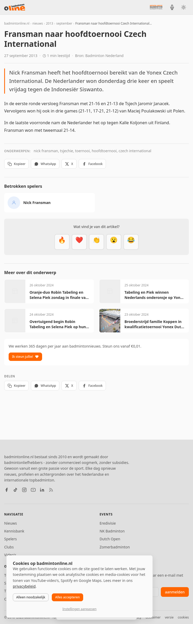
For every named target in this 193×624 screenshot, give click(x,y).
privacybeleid (24, 586)
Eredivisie (108, 523)
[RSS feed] (51, 489)
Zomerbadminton (115, 546)
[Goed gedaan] (96, 242)
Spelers (10, 538)
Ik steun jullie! (25, 356)
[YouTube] (33, 489)
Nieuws (10, 523)
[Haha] (131, 242)
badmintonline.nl (16, 23)
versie (169, 617)
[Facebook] (6, 489)
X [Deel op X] (69, 164)
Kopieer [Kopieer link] (16, 164)
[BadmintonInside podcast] (172, 7)
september (64, 23)
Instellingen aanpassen (79, 609)
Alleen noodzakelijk (30, 597)
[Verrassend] (113, 242)
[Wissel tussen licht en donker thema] (183, 7)
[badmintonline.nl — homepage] (14, 7)
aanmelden (175, 591)
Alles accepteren (67, 597)
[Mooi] (79, 242)
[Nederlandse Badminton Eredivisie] (156, 7)
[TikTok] (15, 489)
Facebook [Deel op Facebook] (92, 164)
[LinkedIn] (42, 489)
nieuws (37, 23)
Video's (10, 554)
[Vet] (62, 242)
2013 (49, 23)
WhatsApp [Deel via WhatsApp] (45, 164)
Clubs (9, 546)
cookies (183, 617)
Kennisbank (14, 531)
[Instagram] (24, 489)
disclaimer (153, 617)
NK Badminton (112, 531)
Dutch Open (110, 538)
